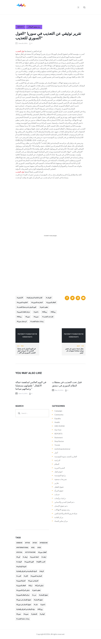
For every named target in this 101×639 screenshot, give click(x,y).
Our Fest (57, 430)
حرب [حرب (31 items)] (34, 595)
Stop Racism (59, 441)
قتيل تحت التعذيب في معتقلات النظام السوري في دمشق (67, 384)
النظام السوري (51, 302)
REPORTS (20, 27)
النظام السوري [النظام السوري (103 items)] (21, 585)
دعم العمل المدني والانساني (64, 502)
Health (57, 422)
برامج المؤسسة (60, 475)
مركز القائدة (58, 517)
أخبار (56, 453)
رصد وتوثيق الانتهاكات (34, 27)
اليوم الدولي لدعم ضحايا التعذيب (27, 307)
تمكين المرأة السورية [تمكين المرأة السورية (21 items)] (23, 590)
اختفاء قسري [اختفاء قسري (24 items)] (35, 557)
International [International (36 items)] (22, 547)
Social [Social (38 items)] (19, 552)
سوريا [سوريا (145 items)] (19, 614)
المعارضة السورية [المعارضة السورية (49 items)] (37, 576)
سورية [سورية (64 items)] (26, 614)
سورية (37, 317)
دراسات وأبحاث (60, 498)
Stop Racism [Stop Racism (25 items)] (30, 552)
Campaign (58, 411)
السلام (56, 464)
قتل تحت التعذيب (48, 317)
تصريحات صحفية (60, 479)
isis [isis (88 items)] (40, 547)
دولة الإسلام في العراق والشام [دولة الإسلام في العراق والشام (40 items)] (26, 609)
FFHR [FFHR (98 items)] (28, 543)
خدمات (57, 494)
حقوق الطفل (59, 487)
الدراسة (57, 460)
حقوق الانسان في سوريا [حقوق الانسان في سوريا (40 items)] (24, 604)
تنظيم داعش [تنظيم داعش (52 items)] (36, 590)
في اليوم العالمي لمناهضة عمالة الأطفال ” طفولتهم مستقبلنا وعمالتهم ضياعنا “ (30, 385)
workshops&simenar (62, 449)
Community (58, 415)
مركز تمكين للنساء (61, 521)
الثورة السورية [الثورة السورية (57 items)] (30, 562)
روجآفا (45, 312)
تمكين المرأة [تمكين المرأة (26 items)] (39, 585)
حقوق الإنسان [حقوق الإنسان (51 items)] (44, 595)
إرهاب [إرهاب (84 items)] (25, 557)
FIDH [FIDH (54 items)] (35, 543)
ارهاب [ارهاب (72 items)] (44, 557)
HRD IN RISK (59, 426)
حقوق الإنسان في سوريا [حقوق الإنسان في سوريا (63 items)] (24, 600)
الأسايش (20, 298)
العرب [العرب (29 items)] (19, 576)
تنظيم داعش (44, 307)
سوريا (28, 317)
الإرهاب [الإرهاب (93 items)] (19, 562)
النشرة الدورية (59, 468)
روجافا (20, 317)
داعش (36, 312)
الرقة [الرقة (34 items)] (42, 571)
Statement (58, 437)
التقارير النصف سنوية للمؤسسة (65, 456)
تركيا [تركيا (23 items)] (31, 585)
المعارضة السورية (37, 302)
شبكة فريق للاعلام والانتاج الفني (65, 513)
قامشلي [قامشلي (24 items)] (34, 614)
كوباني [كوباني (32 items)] (43, 614)
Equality (57, 418)
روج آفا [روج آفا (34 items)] (41, 609)
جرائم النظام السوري (24, 312)
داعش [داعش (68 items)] (43, 604)
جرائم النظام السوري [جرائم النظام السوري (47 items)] (23, 595)
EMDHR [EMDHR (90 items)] (19, 543)
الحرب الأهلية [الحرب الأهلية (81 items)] (41, 562)
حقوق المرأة (58, 491)
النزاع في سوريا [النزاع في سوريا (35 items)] (33, 581)
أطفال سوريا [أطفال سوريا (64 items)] (42, 552)
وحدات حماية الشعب (37, 321)
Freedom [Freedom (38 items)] (44, 543)
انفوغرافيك (58, 472)
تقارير (56, 483)
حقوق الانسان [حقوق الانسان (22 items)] (39, 600)
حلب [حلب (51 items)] (36, 604)
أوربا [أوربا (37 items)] (18, 557)
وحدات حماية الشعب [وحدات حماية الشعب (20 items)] (23, 619)
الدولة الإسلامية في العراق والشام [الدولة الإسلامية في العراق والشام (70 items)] (27, 571)
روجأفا (54, 312)
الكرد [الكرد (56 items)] (26, 576)
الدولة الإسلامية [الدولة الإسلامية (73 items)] (21, 566)
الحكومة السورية (23, 302)
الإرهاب (49, 298)
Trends (57, 445)
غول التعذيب (19, 51)
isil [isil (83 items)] (33, 547)
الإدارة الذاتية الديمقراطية (35, 298)
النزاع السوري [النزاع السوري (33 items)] (21, 581)
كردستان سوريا (22, 321)
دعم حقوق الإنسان (61, 506)
